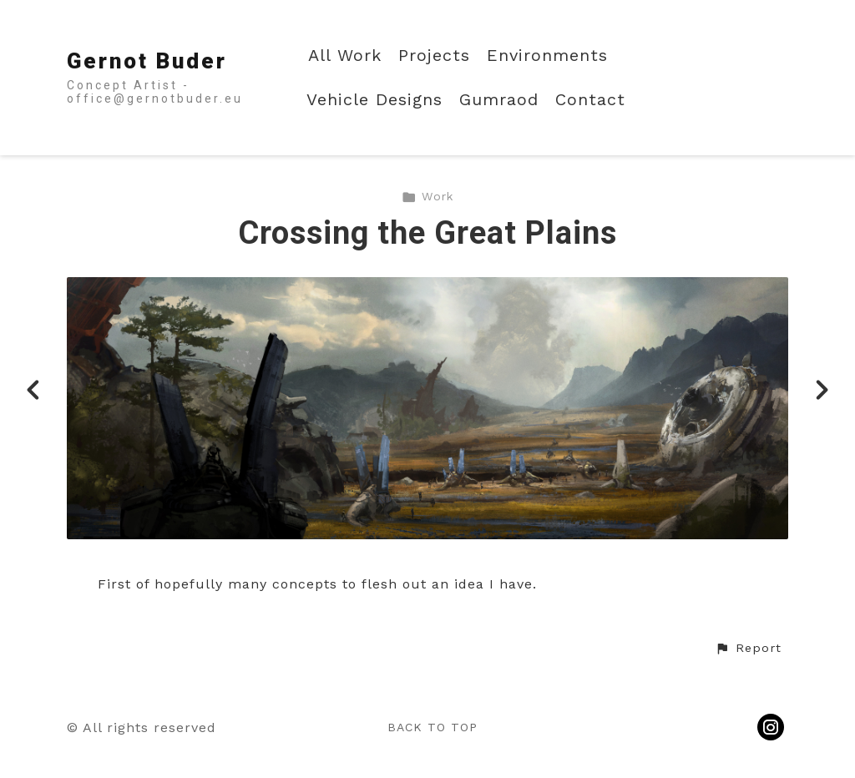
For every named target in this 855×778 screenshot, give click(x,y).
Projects (434, 55)
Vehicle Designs (374, 99)
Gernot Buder (147, 60)
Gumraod (499, 99)
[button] (748, 648)
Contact (590, 99)
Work (427, 196)
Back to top (432, 727)
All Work (345, 55)
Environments (547, 55)
